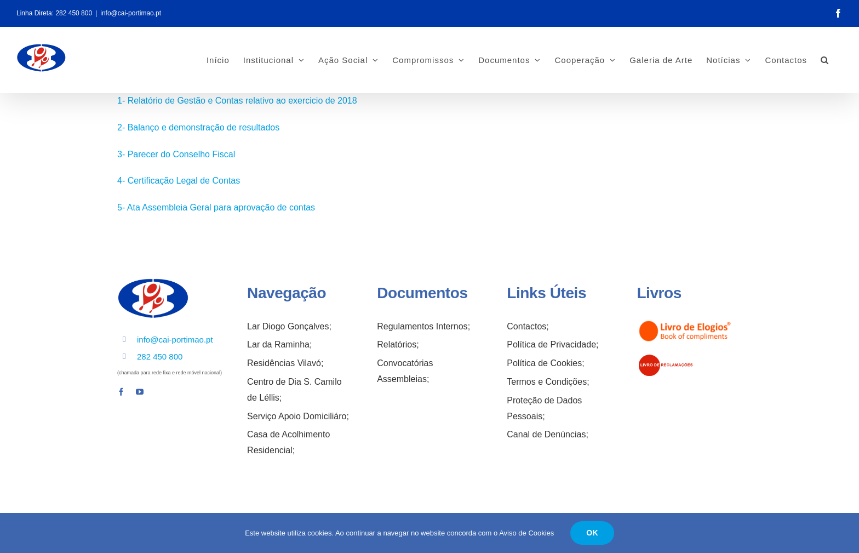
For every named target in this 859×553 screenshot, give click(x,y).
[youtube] (140, 392)
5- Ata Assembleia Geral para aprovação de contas (216, 207)
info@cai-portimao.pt (130, 13)
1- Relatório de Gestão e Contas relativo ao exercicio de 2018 (237, 100)
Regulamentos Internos (422, 326)
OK (592, 532)
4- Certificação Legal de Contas (178, 180)
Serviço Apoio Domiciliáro (296, 416)
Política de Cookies (544, 363)
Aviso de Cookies (526, 533)
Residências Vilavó (284, 363)
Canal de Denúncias (546, 434)
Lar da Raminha (278, 344)
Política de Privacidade (551, 344)
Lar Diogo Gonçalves (288, 326)
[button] (825, 60)
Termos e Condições (547, 381)
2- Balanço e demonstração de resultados (198, 127)
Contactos (526, 326)
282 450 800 (73, 13)
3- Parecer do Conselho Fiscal (176, 154)
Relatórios (396, 344)
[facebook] (121, 392)
